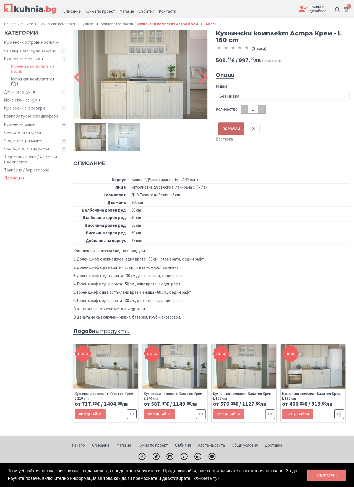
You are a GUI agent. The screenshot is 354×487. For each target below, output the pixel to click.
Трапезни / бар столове (27, 170)
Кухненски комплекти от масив (32, 69)
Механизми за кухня (22, 100)
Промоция (14, 178)
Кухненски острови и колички (31, 42)
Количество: (227, 109)
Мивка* (222, 86)
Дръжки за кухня (19, 92)
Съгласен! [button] (327, 475)
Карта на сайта (211, 445)
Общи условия (245, 445)
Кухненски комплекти (24, 58)
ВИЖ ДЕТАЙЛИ (90, 414)
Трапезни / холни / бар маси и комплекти (30, 158)
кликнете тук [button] (206, 478)
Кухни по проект (153, 445)
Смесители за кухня (22, 132)
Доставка (224, 139)
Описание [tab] (89, 163)
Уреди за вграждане (23, 140)
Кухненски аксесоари (24, 108)
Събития (183, 445)
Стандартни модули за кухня (30, 50)
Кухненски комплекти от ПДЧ (32, 81)
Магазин (123, 445)
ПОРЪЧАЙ (231, 128)
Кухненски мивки (19, 124)
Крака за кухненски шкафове (31, 116)
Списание (101, 445)
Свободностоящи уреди (26, 148)
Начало (78, 445)
